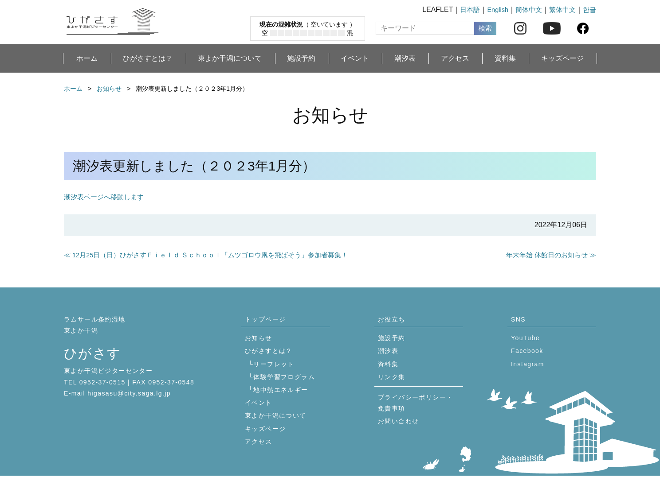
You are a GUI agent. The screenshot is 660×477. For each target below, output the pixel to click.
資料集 (505, 58)
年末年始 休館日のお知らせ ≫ (548, 255)
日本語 (463, 9)
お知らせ (109, 88)
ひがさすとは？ (148, 58)
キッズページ (562, 58)
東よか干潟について (230, 58)
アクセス (455, 58)
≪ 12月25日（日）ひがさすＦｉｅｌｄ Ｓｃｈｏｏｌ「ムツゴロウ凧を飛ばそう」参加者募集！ (215, 255)
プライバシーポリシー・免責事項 (415, 404)
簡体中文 (525, 9)
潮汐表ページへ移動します (106, 197)
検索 (485, 28)
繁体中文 (560, 9)
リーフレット (273, 364)
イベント (355, 58)
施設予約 (301, 58)
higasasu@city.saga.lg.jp (129, 394)
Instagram (527, 364)
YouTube (525, 339)
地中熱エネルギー (280, 391)
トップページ (265, 320)
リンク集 (391, 378)
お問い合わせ (398, 422)
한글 (589, 9)
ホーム (87, 58)
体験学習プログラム (284, 378)
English (492, 9)
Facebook (527, 352)
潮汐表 (405, 58)
